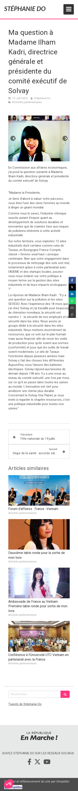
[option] (39, 138)
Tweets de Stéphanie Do (25, 704)
